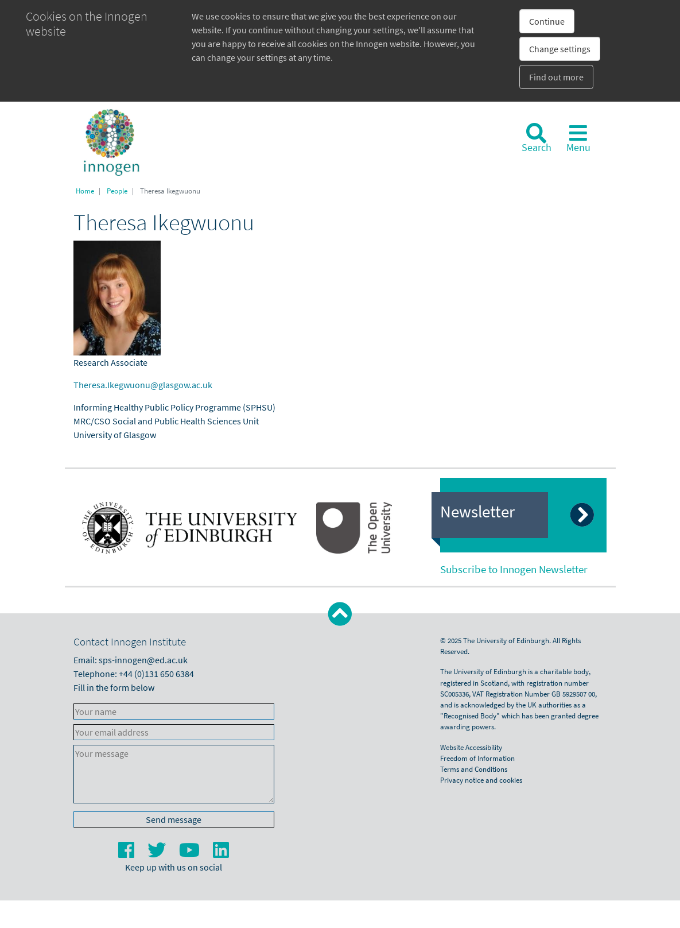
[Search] (536, 138)
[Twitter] (157, 853)
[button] (340, 614)
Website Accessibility (471, 747)
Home (85, 190)
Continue (547, 21)
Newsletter (477, 511)
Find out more (556, 77)
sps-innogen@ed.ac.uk (143, 660)
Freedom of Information (477, 758)
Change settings (559, 49)
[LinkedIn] (221, 853)
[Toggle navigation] (578, 138)
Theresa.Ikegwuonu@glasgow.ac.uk (142, 384)
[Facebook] (127, 853)
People (117, 190)
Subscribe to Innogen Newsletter (514, 569)
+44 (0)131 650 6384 (156, 673)
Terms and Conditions (473, 769)
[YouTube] (190, 853)
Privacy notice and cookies (481, 779)
